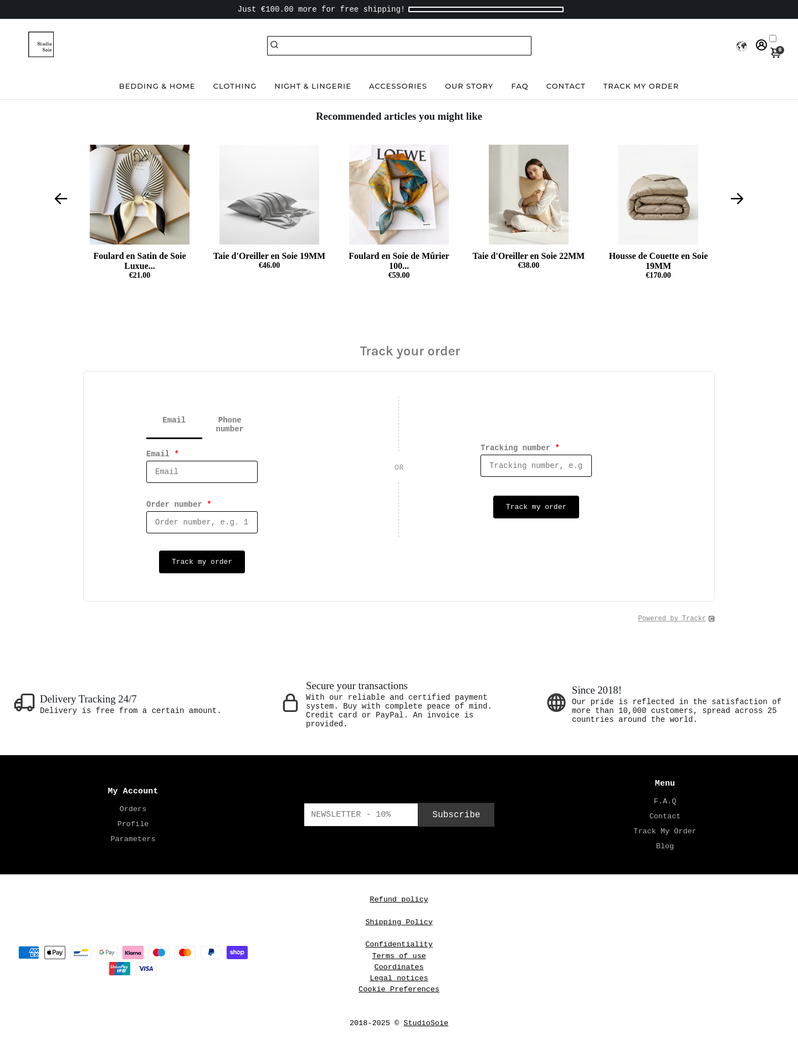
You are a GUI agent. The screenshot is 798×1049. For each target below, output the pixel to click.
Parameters (132, 839)
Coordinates (398, 967)
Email (162, 454)
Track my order (641, 86)
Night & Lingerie (312, 86)
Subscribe (456, 815)
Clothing (235, 86)
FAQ (520, 86)
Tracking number (520, 448)
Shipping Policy (399, 922)
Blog (665, 846)
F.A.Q (665, 801)
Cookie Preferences (399, 989)
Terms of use (399, 956)
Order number (179, 504)
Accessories (398, 86)
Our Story (469, 86)
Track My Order (664, 831)
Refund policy (399, 899)
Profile (133, 824)
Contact (566, 86)
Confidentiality (399, 944)
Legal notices (399, 978)
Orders (133, 809)
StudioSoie (425, 1023)
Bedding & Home (157, 86)
